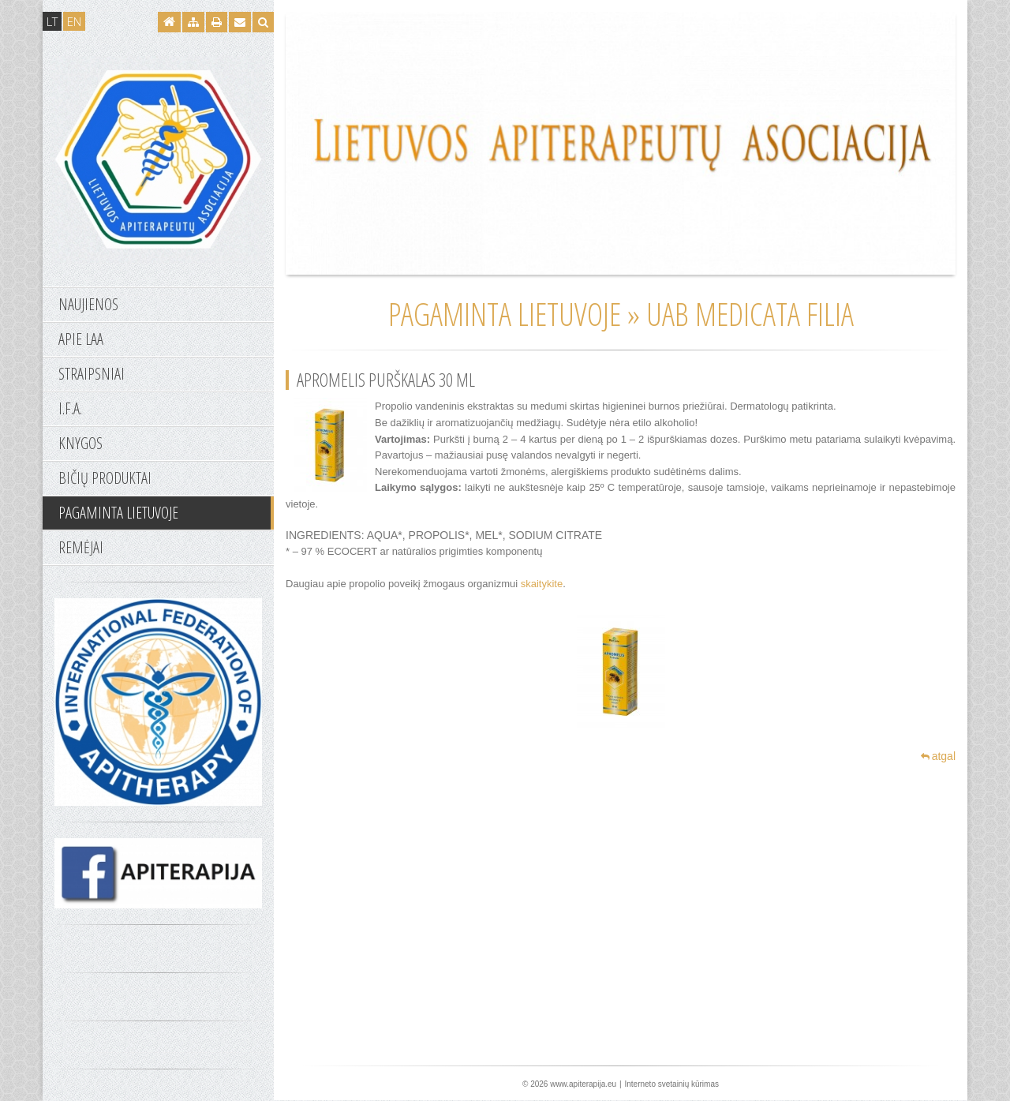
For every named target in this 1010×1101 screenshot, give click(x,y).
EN (74, 21)
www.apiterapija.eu (583, 1084)
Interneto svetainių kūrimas (671, 1084)
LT (52, 21)
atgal (938, 756)
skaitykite (542, 584)
